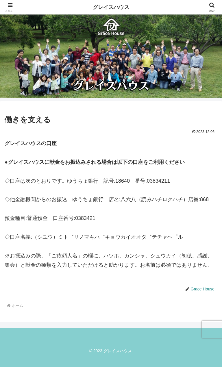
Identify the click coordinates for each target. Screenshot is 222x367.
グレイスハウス (111, 7)
